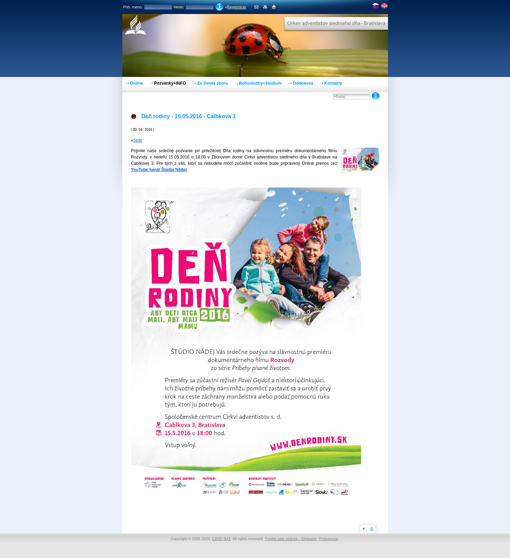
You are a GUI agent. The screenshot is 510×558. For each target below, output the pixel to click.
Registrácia (236, 7)
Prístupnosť (328, 539)
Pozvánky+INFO (170, 83)
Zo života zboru (212, 83)
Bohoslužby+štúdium (260, 83)
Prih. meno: (133, 7)
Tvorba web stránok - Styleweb (290, 539)
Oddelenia (303, 83)
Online (136, 83)
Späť (137, 140)
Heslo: (179, 7)
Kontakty (333, 83)
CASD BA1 (221, 539)
